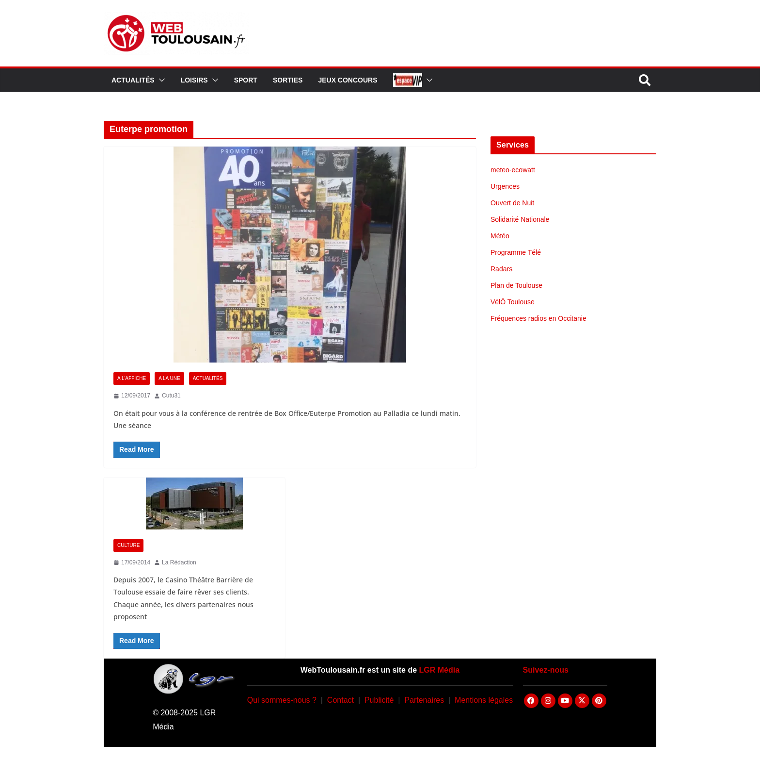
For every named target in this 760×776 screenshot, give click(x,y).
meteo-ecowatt (513, 170)
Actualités (133, 80)
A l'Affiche (131, 378)
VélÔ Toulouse (513, 302)
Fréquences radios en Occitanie (538, 318)
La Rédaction (179, 562)
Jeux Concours (347, 80)
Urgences (505, 186)
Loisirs (194, 80)
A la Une (169, 378)
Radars (501, 269)
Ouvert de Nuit (512, 203)
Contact (340, 700)
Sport (245, 80)
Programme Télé (516, 252)
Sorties (287, 80)
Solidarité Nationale (520, 219)
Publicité (379, 700)
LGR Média (439, 670)
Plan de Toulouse (516, 285)
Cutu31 (171, 395)
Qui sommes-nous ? (282, 700)
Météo (500, 236)
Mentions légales (484, 700)
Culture (128, 545)
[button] (160, 80)
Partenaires (424, 700)
